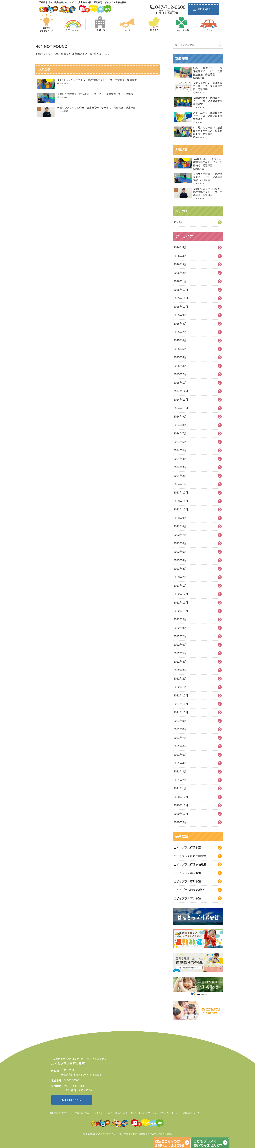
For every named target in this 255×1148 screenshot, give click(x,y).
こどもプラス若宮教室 (187, 898)
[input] (198, 45)
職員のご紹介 (121, 1112)
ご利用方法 (97, 1112)
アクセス (152, 1112)
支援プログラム (82, 1112)
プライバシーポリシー (169, 1112)
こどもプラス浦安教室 (187, 873)
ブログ (109, 1112)
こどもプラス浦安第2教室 (189, 889)
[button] (220, 45)
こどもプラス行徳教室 (187, 847)
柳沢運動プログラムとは (61, 1112)
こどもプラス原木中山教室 (190, 856)
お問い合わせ (203, 9)
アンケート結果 (138, 1112)
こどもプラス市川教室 (187, 881)
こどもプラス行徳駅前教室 (190, 864)
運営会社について (191, 1112)
